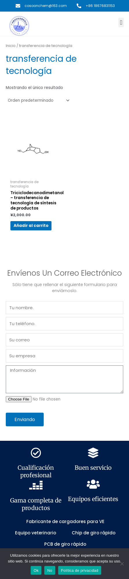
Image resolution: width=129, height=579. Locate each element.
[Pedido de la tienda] (38, 100)
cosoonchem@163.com (46, 5)
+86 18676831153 (100, 5)
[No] (122, 564)
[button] (121, 22)
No (49, 570)
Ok (36, 570)
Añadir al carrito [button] (31, 225)
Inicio (11, 45)
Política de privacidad (79, 570)
